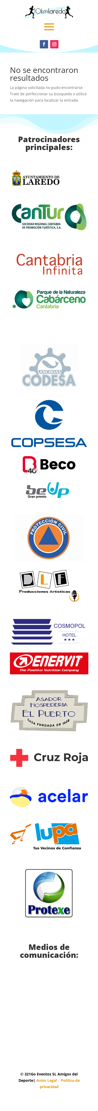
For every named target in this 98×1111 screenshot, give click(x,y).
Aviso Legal (46, 1080)
